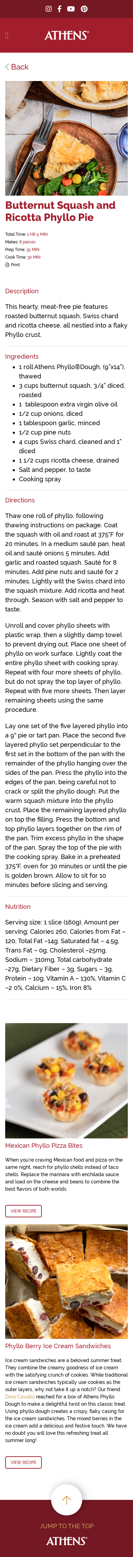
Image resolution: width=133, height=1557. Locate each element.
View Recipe (23, 1211)
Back (17, 67)
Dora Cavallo (20, 1396)
